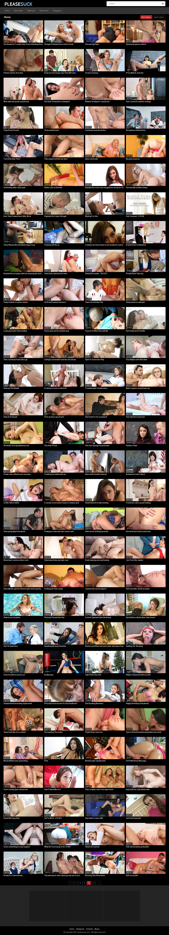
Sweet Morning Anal (11, 818)
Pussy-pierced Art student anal (56, 331)
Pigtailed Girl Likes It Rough (55, 216)
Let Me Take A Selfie (11, 503)
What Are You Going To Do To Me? (57, 847)
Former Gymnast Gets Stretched (98, 617)
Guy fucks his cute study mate (138, 789)
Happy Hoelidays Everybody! (137, 703)
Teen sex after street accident (137, 589)
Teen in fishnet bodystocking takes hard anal (143, 732)
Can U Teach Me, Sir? (52, 789)
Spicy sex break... (92, 159)
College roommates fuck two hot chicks (60, 360)
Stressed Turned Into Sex (54, 617)
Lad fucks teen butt (133, 818)
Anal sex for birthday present (96, 531)
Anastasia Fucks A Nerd (135, 474)
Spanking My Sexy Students (55, 646)
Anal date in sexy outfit (94, 818)
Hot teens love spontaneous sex (16, 446)
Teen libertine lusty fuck (135, 417)
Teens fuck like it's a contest (15, 732)
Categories (57, 11)
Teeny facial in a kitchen (135, 302)
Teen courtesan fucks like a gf (15, 360)
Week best (31, 11)
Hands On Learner (92, 847)
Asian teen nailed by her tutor (55, 274)
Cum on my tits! (132, 875)
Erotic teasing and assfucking (97, 560)
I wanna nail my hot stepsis (95, 589)
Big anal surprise (133, 159)
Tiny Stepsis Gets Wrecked (136, 360)
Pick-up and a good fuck (54, 417)
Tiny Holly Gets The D (12, 159)
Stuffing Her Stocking (134, 646)
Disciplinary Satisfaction (136, 130)
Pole (46, 761)
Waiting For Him (91, 216)
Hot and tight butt (92, 44)
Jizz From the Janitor (134, 560)
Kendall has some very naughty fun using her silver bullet (105, 188)
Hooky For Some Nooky (13, 875)
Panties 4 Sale (131, 446)
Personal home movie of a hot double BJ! (60, 703)
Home (7, 11)
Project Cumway (91, 73)
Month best (44, 11)
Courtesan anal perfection (95, 130)
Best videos (18, 11)
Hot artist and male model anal (138, 531)
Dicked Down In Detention (136, 245)
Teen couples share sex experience (99, 789)
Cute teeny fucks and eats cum (56, 560)
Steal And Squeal (10, 417)
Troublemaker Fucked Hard (96, 388)
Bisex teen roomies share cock (16, 560)
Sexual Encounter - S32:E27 (96, 274)
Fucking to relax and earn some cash (59, 531)
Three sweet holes (51, 130)
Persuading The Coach (53, 732)
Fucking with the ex (51, 245)
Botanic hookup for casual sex (97, 102)
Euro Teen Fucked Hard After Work (17, 216)
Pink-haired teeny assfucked (137, 847)
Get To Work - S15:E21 (53, 818)
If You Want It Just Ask (134, 73)
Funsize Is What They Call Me (96, 331)
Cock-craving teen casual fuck (16, 789)
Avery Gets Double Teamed (96, 474)
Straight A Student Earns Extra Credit (58, 44)
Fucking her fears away (53, 589)
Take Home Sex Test (93, 675)
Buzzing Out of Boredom (95, 875)
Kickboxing (48, 675)
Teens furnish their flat (94, 302)
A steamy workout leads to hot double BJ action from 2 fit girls (105, 245)
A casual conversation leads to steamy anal (61, 503)
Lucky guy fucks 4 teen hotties (15, 331)
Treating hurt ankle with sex (55, 474)
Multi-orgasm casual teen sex (138, 388)
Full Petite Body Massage (136, 761)
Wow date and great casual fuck (16, 102)
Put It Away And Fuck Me (135, 331)
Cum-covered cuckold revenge (138, 102)
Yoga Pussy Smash (11, 130)
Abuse (96, 929)
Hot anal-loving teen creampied (57, 102)
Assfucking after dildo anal (14, 188)
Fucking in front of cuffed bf (55, 388)
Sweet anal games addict (136, 44)
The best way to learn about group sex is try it (62, 875)
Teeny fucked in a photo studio (16, 302)
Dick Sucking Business (94, 703)
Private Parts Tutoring (134, 274)
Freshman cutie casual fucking (138, 503)
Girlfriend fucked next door (55, 302)
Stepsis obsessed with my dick (138, 675)
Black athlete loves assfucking (16, 761)
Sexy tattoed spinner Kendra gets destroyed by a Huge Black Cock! (23, 589)
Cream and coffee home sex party (17, 474)
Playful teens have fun (94, 732)
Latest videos (159, 17)
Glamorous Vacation (12, 617)
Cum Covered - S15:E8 (135, 216)
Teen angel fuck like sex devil (55, 159)
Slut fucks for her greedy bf (96, 417)
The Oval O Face (50, 446)
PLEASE (10, 4)
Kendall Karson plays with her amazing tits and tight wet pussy (23, 274)
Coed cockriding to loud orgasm (17, 847)
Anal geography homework (14, 531)
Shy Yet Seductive (11, 646)
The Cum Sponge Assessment (97, 446)
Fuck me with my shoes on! (14, 675)
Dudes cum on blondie (53, 188)
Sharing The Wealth (11, 388)
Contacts (89, 929)
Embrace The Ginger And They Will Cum (60, 73)
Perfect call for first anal (13, 73)
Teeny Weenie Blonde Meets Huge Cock (19, 245)
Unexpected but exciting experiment (18, 703)
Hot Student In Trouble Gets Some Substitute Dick (23, 44)
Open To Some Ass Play (94, 360)
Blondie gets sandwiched (95, 761)
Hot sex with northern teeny (136, 188)
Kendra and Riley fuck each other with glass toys (104, 646)
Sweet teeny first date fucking (96, 503)
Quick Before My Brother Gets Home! (140, 617)
